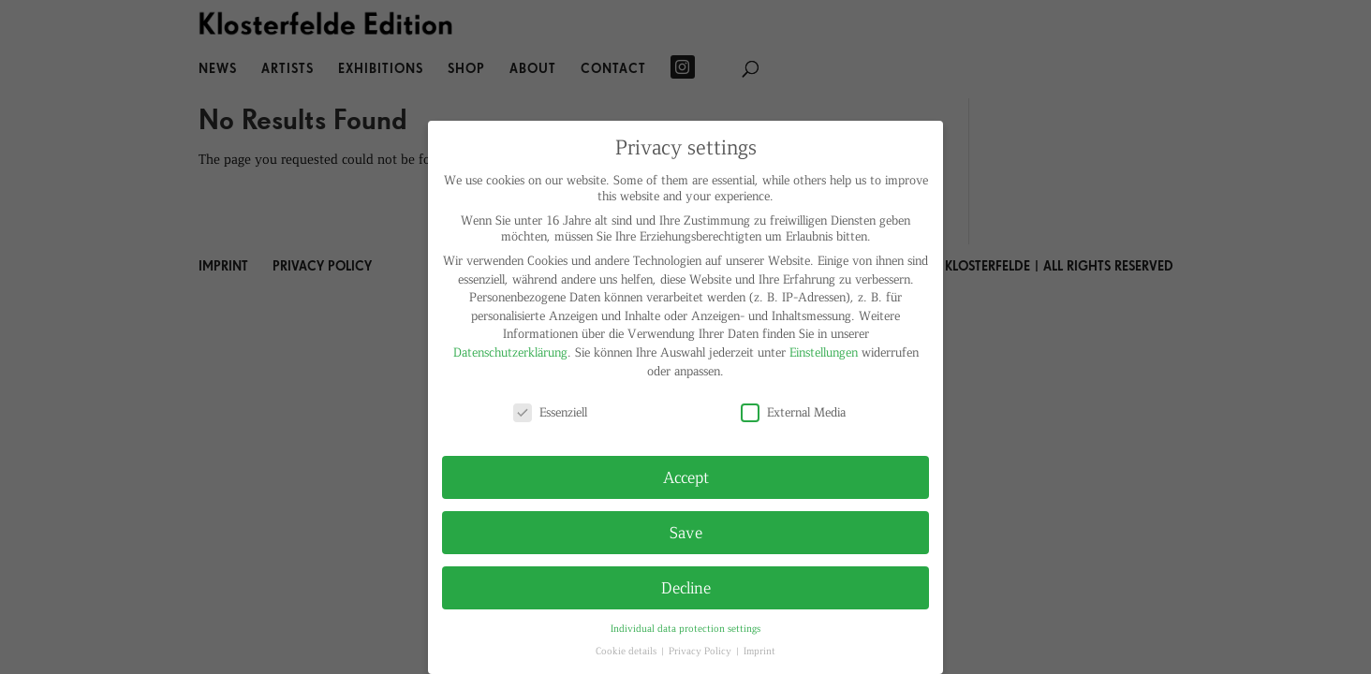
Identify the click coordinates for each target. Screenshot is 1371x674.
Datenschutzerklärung (510, 351)
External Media (793, 411)
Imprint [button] (759, 650)
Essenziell (550, 411)
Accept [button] (686, 476)
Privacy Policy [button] (701, 650)
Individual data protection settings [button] (685, 628)
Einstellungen (823, 351)
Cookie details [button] (627, 650)
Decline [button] (686, 587)
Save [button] (686, 531)
